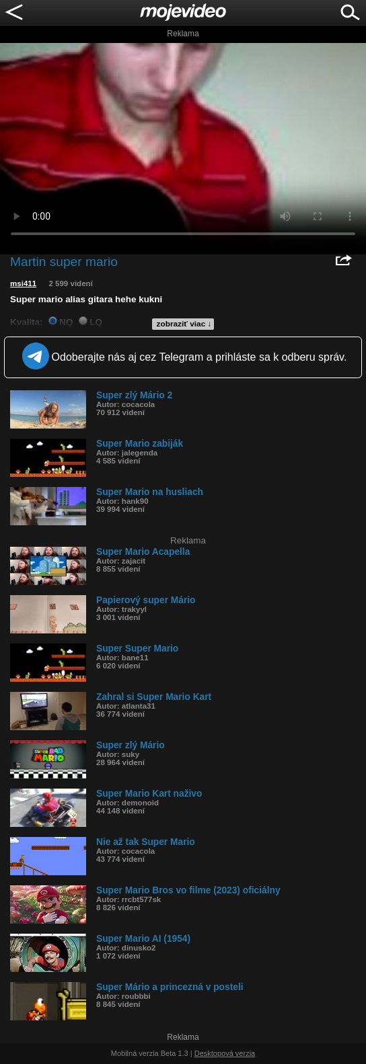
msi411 (23, 283)
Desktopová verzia (225, 1053)
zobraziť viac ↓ (184, 323)
